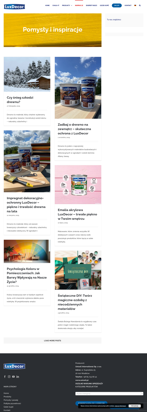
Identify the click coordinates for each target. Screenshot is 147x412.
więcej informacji (120, 406)
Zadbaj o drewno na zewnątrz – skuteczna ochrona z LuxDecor (74, 129)
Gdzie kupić (8, 407)
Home (6, 393)
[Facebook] (5, 376)
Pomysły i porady (11, 400)
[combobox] (109, 393)
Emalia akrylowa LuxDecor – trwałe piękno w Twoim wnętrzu (77, 214)
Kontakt (7, 410)
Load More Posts (52, 341)
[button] (139, 5)
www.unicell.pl (82, 380)
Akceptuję (134, 406)
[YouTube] (13, 376)
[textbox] (109, 393)
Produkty (7, 397)
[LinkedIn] (17, 376)
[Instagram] (9, 376)
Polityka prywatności (12, 403)
